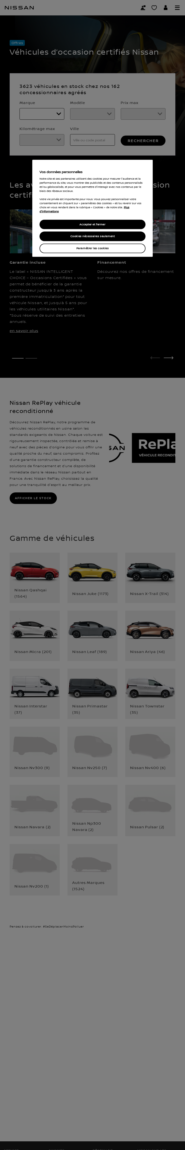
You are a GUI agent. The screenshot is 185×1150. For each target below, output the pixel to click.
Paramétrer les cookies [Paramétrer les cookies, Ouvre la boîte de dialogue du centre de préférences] (92, 248)
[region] (92, 208)
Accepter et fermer (92, 224)
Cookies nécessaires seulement (92, 236)
